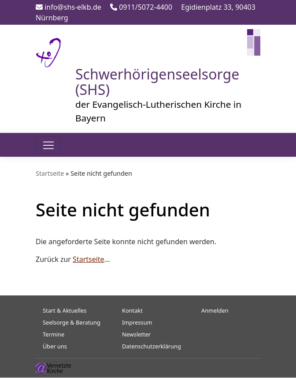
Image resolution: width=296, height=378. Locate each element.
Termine (53, 334)
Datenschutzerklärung (151, 346)
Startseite (50, 173)
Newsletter (136, 334)
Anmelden (215, 310)
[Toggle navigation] (48, 145)
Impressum (137, 322)
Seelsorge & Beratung (71, 322)
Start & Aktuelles (64, 310)
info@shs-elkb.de (68, 7)
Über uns (55, 346)
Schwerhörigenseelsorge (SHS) (157, 81)
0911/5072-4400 (141, 7)
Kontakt (132, 310)
